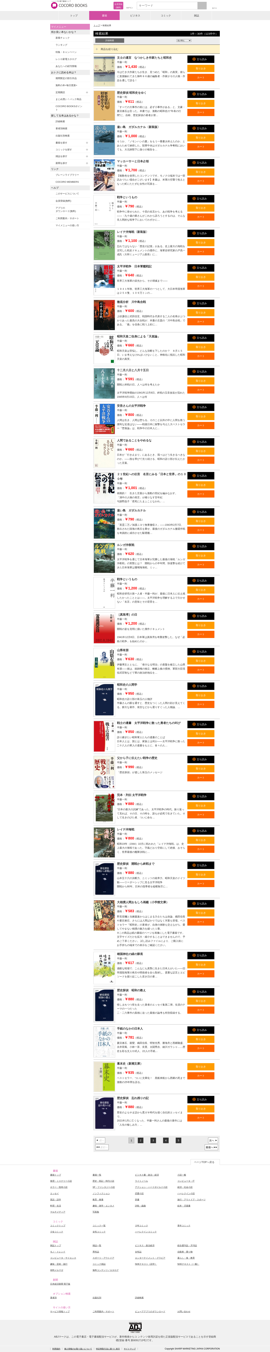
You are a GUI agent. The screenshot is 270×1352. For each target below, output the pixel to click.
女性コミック (99, 1232)
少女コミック (56, 1232)
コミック (166, 15)
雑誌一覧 (97, 1245)
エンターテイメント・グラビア (150, 1258)
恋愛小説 (139, 1193)
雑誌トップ (55, 1245)
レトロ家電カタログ (66, 59)
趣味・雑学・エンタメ (103, 1206)
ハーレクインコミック (146, 1232)
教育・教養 (98, 1199)
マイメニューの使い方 (67, 225)
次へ (211, 1140)
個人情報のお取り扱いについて (78, 1349)
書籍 (104, 15)
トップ (74, 15)
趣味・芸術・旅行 (59, 1264)
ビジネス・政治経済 (144, 1245)
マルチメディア (57, 1212)
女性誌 (138, 1252)
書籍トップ (55, 1175)
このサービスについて (67, 193)
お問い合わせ (183, 1311)
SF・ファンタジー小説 (104, 1187)
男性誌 (96, 1252)
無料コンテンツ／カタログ (106, 1270)
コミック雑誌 (99, 1264)
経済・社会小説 (185, 1187)
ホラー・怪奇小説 (59, 1187)
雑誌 (196, 15)
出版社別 (97, 1297)
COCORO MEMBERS (67, 182)
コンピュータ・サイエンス (63, 1258)
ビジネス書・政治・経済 (147, 1175)
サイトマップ (130, 1349)
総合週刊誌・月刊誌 (187, 1245)
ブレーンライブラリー (67, 174)
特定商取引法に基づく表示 (108, 1349)
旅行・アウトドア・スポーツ (191, 1199)
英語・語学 (55, 1199)
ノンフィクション (101, 1193)
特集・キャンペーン (66, 52)
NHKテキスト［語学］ (146, 1264)
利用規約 (56, 1349)
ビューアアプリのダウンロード (150, 1311)
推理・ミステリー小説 (61, 1181)
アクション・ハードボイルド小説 (151, 1187)
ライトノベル (141, 1181)
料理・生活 (55, 1206)
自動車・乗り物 (185, 1252)
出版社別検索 (63, 135)
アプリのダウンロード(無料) (66, 209)
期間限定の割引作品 (66, 78)
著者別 (53, 1297)
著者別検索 (61, 128)
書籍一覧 (97, 1175)
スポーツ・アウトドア (103, 1258)
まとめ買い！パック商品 (68, 99)
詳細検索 (60, 121)
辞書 (137, 1199)
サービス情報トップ (60, 1311)
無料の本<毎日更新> (66, 85)
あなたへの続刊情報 (66, 66)
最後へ (209, 1147)
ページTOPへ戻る (204, 1162)
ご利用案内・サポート (67, 218)
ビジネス (135, 15)
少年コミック (141, 1225)
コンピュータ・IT (186, 1181)
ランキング (61, 45)
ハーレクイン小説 (186, 1193)
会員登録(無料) (63, 200)
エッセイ (54, 1193)
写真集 (96, 1212)
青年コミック (183, 1225)
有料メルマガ (56, 1270)
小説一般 (181, 1175)
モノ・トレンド (57, 1252)
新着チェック (63, 37)
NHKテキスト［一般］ (188, 1264)
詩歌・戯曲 (140, 1206)
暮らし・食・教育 (186, 1258)
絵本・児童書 (183, 1206)
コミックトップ (57, 1225)
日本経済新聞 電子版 (60, 1284)
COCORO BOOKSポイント (69, 108)
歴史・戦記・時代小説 (103, 1181)
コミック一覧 (99, 1225)
